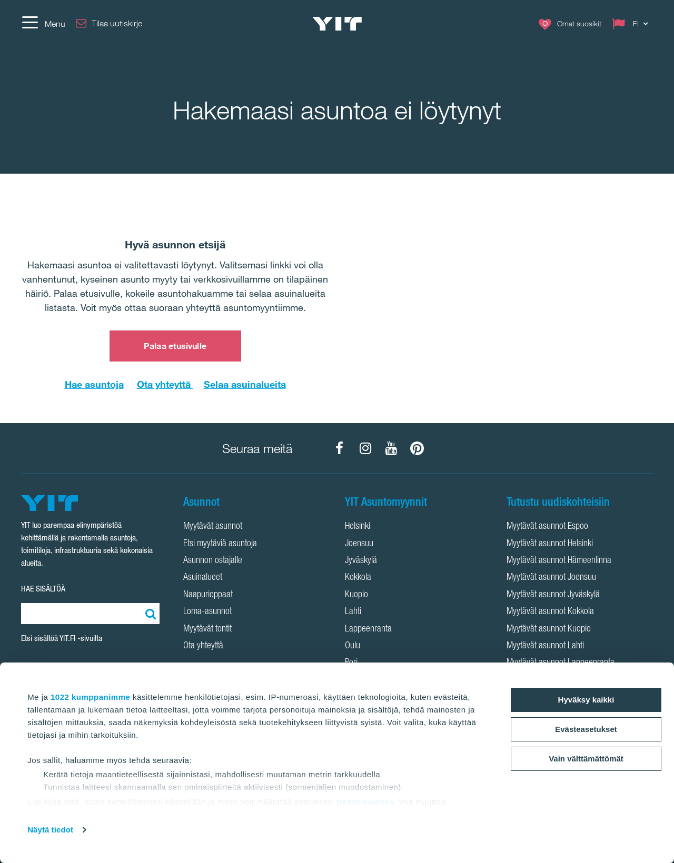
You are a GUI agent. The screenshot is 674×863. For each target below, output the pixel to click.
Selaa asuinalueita (245, 384)
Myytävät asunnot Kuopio (549, 629)
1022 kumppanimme (90, 697)
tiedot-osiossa (365, 801)
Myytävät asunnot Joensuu (551, 578)
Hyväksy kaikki (586, 699)
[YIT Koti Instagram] (365, 448)
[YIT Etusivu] (337, 24)
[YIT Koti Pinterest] (417, 448)
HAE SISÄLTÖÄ (43, 589)
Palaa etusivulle (175, 345)
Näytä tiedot (50, 829)
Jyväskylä (361, 561)
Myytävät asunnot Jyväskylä (553, 595)
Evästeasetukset (586, 729)
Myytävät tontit (207, 629)
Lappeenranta (368, 629)
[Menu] (43, 23)
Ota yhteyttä (165, 384)
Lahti (353, 612)
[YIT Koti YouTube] (391, 448)
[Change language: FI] (632, 24)
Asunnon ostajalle (212, 561)
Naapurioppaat (208, 595)
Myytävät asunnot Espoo (547, 526)
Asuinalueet (202, 578)
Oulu (352, 646)
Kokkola (358, 578)
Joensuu (359, 544)
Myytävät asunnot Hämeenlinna (559, 561)
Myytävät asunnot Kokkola (550, 612)
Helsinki (357, 526)
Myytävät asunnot (212, 526)
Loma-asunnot (207, 612)
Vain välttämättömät (586, 758)
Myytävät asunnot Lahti (545, 646)
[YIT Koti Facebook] (339, 448)
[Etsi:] (149, 614)
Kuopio (356, 595)
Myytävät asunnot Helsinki (550, 544)
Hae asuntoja (94, 384)
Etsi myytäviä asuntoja (220, 544)
